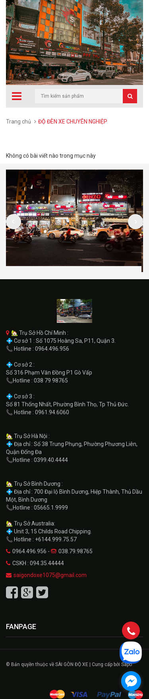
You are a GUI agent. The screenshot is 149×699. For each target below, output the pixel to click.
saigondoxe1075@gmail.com (50, 575)
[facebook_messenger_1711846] (131, 681)
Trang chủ (18, 121)
